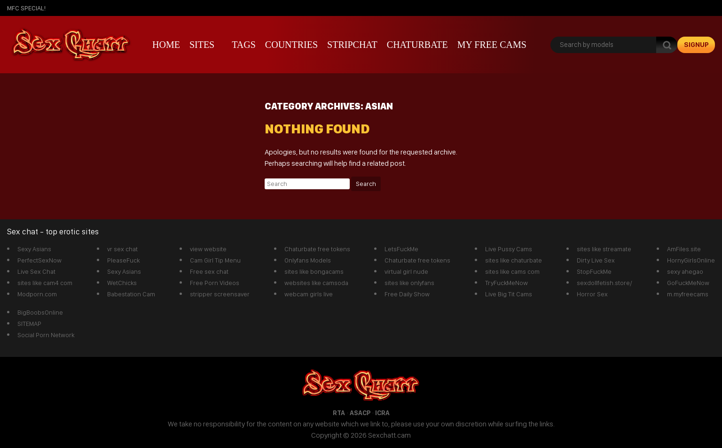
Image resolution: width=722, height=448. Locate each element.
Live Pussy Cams (508, 249)
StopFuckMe (594, 271)
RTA (339, 413)
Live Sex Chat (36, 271)
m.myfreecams (687, 294)
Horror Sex (592, 294)
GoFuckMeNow (688, 282)
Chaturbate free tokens (317, 249)
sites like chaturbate (513, 260)
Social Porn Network (45, 335)
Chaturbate (417, 44)
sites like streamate (604, 249)
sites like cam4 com (44, 282)
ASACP (360, 413)
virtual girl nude (406, 271)
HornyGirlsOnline (691, 260)
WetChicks (122, 282)
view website (208, 249)
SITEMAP (29, 323)
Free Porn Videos (214, 282)
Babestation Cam (131, 294)
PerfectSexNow (39, 260)
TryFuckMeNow (506, 282)
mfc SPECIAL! (26, 8)
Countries (291, 44)
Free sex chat (209, 271)
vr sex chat (122, 249)
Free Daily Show (407, 294)
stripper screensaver (220, 294)
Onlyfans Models (307, 260)
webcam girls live (308, 294)
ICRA (382, 413)
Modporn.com (37, 294)
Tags (244, 44)
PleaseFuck (123, 260)
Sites (201, 44)
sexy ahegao (685, 271)
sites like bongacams (314, 271)
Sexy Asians (34, 249)
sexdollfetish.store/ (604, 282)
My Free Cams (491, 44)
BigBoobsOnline (40, 312)
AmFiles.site (684, 249)
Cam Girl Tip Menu (215, 260)
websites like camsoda (316, 282)
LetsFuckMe (401, 249)
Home (166, 44)
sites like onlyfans (409, 282)
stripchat (352, 44)
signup (696, 44)
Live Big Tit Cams (508, 294)
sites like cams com (512, 271)
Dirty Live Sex (596, 260)
